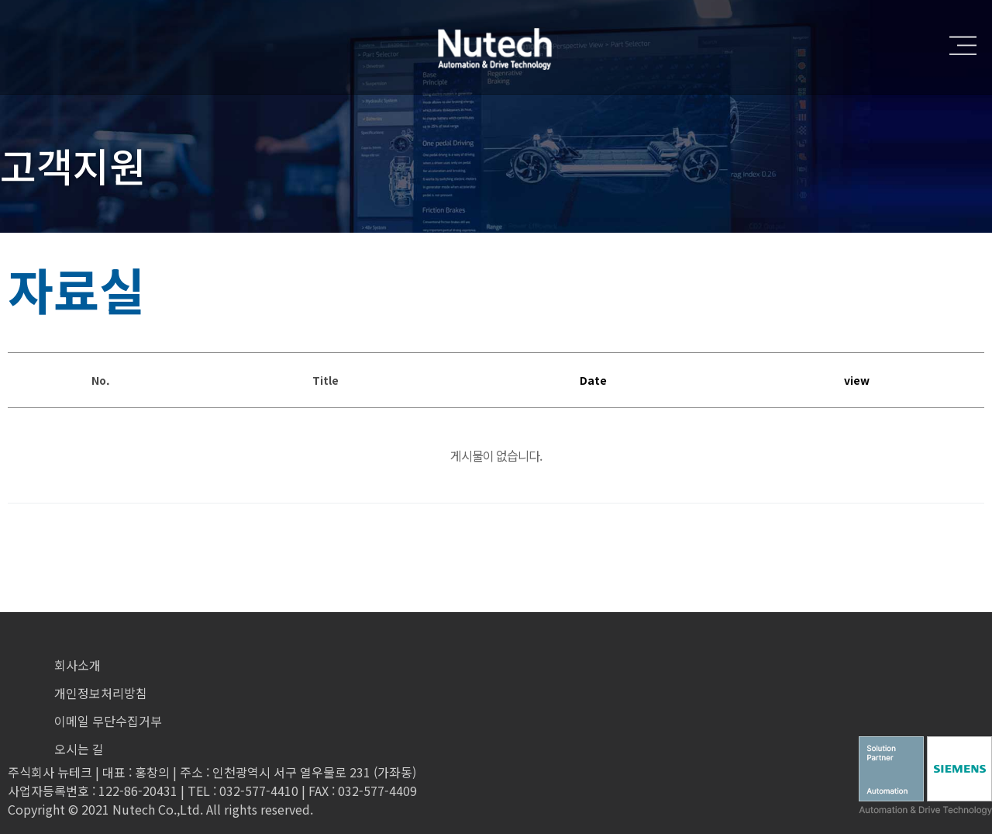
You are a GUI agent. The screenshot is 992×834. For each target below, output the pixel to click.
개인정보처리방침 (100, 692)
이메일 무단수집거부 (108, 720)
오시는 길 (79, 748)
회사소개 (77, 665)
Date (593, 380)
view (857, 380)
